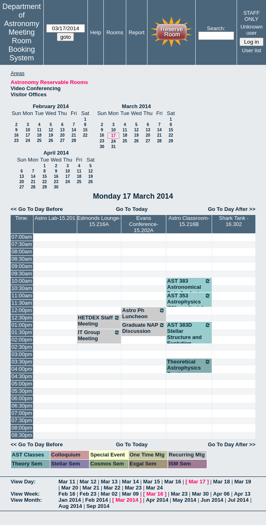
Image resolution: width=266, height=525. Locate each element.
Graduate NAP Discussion (143, 328)
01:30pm (21, 332)
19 (51, 135)
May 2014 (185, 500)
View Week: (25, 494)
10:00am (21, 281)
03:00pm (21, 354)
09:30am (21, 273)
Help (95, 32)
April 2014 (56, 153)
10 (27, 130)
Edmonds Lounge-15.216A (99, 221)
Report (137, 32)
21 (74, 135)
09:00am (21, 266)
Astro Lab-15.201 (55, 218)
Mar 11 (66, 481)
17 (27, 135)
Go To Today (132, 209)
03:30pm (21, 362)
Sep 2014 (97, 506)
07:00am (21, 237)
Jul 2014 (238, 500)
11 (39, 130)
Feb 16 (66, 494)
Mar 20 (69, 488)
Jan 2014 (69, 500)
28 (74, 140)
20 (62, 135)
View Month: (26, 500)
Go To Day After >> (231, 209)
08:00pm (21, 428)
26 (51, 140)
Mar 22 (112, 488)
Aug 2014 (70, 506)
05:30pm (21, 391)
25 (39, 140)
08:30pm (21, 435)
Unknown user (251, 30)
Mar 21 (91, 488)
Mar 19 (242, 481)
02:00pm (21, 340)
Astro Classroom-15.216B (188, 221)
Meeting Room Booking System (21, 45)
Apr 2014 (157, 500)
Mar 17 (197, 481)
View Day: (23, 481)
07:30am (21, 244)
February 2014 (51, 106)
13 (62, 130)
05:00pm (21, 384)
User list (251, 50)
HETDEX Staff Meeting (99, 321)
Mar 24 (154, 488)
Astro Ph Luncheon (143, 313)
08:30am (21, 259)
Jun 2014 (212, 500)
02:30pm (21, 347)
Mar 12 (88, 481)
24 (27, 140)
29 (170, 141)
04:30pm (21, 376)
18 (39, 135)
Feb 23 (88, 494)
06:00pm (21, 398)
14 (74, 130)
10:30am (21, 288)
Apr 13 (242, 494)
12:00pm (21, 310)
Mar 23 (133, 488)
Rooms (114, 32)
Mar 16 (172, 481)
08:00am (21, 251)
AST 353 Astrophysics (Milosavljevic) (189, 301)
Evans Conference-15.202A (144, 224)
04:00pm (21, 369)
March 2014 (136, 106)
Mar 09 (130, 494)
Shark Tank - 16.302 (234, 221)
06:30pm (21, 406)
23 (16, 140)
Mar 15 (151, 481)
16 (16, 135)
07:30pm (21, 420)
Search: (216, 28)
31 (113, 146)
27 (62, 140)
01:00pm (21, 325)
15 (85, 130)
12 (51, 130)
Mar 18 (221, 481)
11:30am (21, 303)
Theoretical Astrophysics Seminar (189, 368)
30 (102, 146)
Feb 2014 (96, 500)
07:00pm (21, 413)
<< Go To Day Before (37, 209)
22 (85, 135)
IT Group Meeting (99, 335)
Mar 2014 (127, 500)
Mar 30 (200, 494)
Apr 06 (221, 494)
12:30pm (21, 318)
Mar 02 (109, 494)
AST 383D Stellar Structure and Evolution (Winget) (189, 337)
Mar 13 (109, 481)
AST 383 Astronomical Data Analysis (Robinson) (189, 290)
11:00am (21, 295)
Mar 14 (130, 481)
